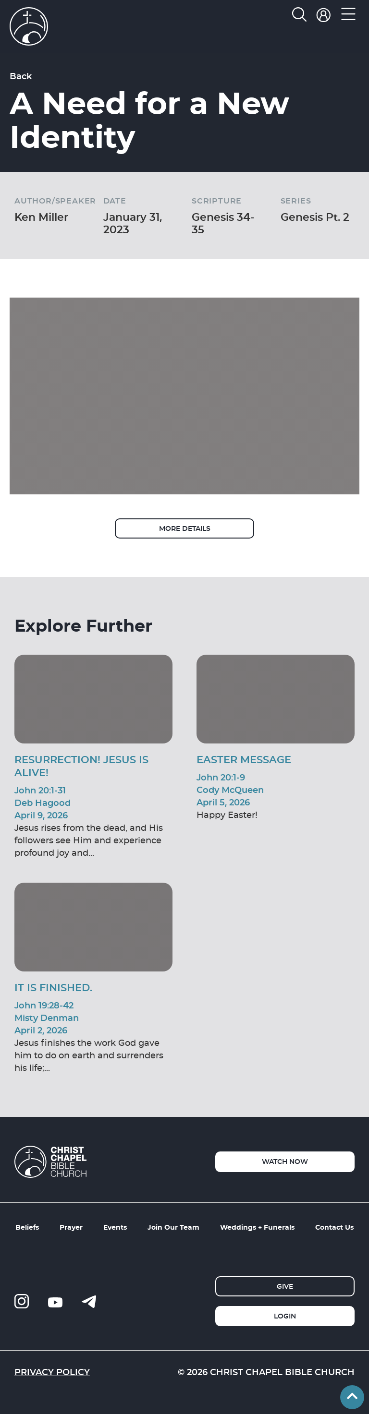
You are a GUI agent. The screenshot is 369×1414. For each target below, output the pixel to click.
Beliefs (27, 1227)
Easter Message (244, 759)
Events (115, 1227)
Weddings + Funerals (257, 1227)
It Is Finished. (53, 987)
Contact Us (334, 1227)
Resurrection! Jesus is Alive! (81, 766)
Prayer (71, 1227)
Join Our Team (173, 1227)
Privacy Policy (52, 1372)
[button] (348, 16)
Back (21, 76)
